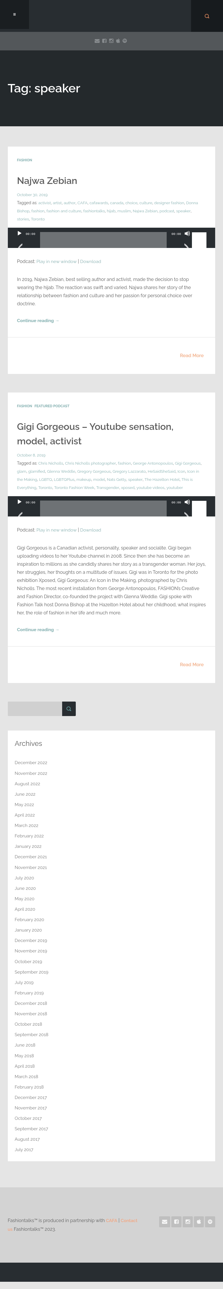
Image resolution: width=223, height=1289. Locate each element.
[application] (111, 243)
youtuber (56, 496)
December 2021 (31, 865)
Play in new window (57, 261)
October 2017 (29, 1126)
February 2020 (30, 927)
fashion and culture (79, 211)
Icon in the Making (74, 479)
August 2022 (28, 792)
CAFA (83, 202)
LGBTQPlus (119, 479)
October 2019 (29, 969)
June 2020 (26, 896)
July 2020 (25, 886)
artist (57, 202)
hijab (127, 211)
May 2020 (25, 907)
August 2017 (28, 1146)
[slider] (103, 242)
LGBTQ (100, 479)
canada (118, 202)
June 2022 (26, 802)
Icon (51, 479)
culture (148, 202)
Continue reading (39, 321)
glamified (57, 471)
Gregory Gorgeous (116, 471)
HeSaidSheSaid (31, 479)
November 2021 (31, 875)
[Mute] (187, 241)
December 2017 (31, 1105)
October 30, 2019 (33, 194)
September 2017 (32, 1136)
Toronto (55, 219)
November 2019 (32, 959)
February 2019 (30, 1000)
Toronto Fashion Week (126, 487)
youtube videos (31, 496)
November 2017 (31, 1115)
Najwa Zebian (49, 180)
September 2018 (32, 1042)
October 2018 (29, 1032)
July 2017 (24, 1157)
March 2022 (27, 834)
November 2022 (32, 781)
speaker (24, 219)
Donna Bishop (30, 211)
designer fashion (172, 202)
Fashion (24, 160)
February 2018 (30, 1094)
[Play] (19, 241)
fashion (52, 211)
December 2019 (32, 948)
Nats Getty (173, 479)
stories (39, 219)
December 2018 (32, 1011)
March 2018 (27, 1084)
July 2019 (25, 990)
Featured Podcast (52, 406)
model (155, 479)
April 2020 (25, 917)
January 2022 (29, 854)
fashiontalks (110, 211)
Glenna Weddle (82, 471)
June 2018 (25, 1053)
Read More (192, 356)
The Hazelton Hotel (35, 487)
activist (44, 202)
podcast (184, 211)
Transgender (160, 487)
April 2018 (25, 1073)
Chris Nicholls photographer (92, 463)
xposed (181, 487)
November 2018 (32, 1021)
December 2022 (32, 771)
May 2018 (25, 1063)
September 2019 (32, 980)
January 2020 (29, 938)
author (70, 202)
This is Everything (71, 487)
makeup (140, 479)
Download (93, 261)
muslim (141, 211)
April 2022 (25, 823)
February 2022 (30, 844)
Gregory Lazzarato (153, 471)
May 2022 (25, 813)
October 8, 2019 (31, 455)
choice (133, 202)
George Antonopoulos (156, 463)
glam (42, 471)
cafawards (100, 202)
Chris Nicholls (51, 463)
